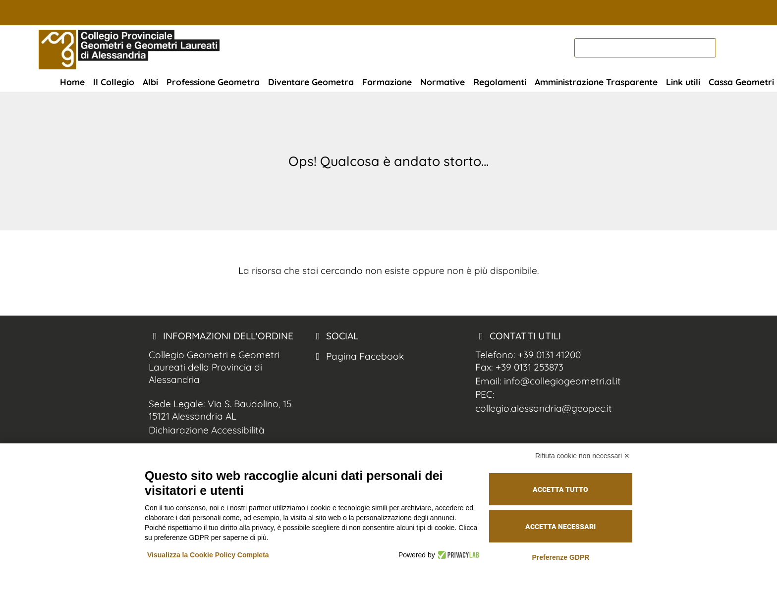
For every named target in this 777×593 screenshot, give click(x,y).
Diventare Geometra (311, 81)
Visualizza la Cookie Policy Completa (208, 555)
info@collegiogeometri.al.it (562, 381)
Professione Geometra (213, 81)
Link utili (683, 81)
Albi (150, 81)
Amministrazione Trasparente (596, 81)
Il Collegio (113, 81)
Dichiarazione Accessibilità (207, 430)
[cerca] (645, 48)
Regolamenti (499, 81)
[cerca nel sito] (728, 48)
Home (72, 81)
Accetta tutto (560, 489)
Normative (442, 81)
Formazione (387, 81)
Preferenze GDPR (560, 557)
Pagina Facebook (358, 356)
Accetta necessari (560, 527)
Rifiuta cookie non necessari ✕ (582, 456)
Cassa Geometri (741, 81)
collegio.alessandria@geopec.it (543, 408)
